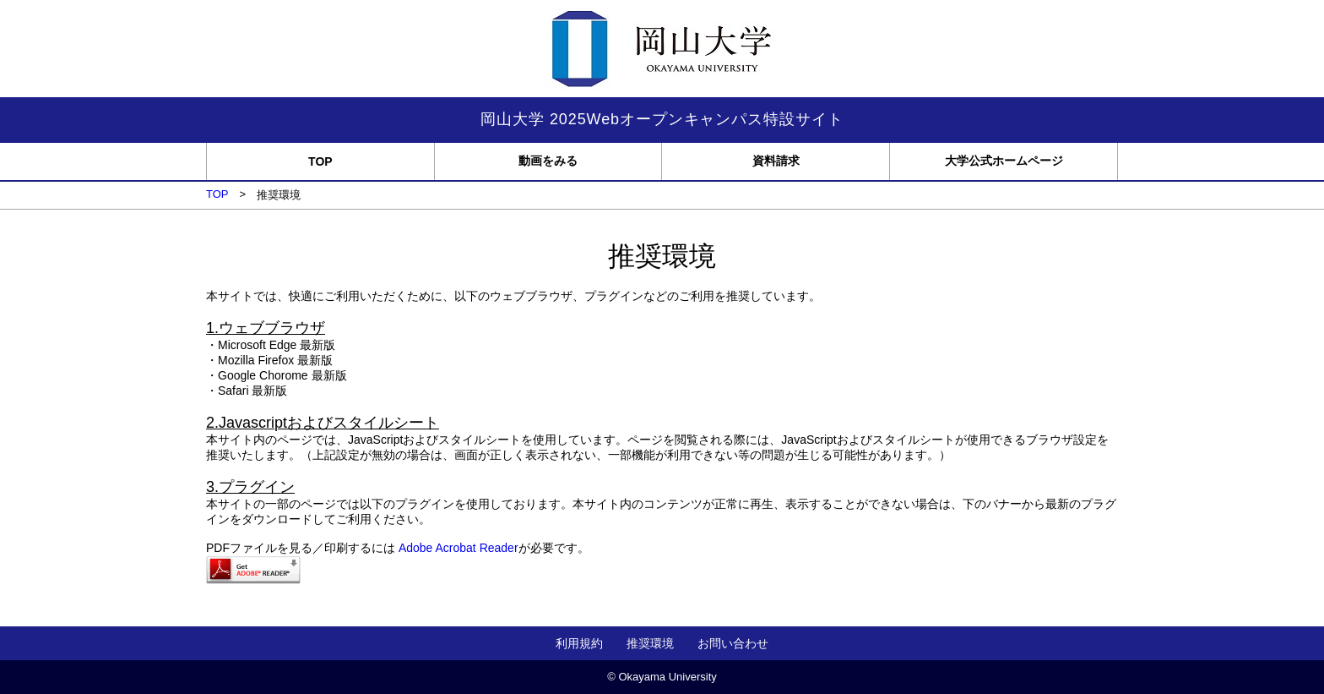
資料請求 (776, 160)
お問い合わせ (732, 643)
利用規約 (579, 643)
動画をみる (548, 160)
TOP (320, 161)
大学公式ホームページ (1004, 160)
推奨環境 (650, 643)
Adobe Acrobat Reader (458, 548)
